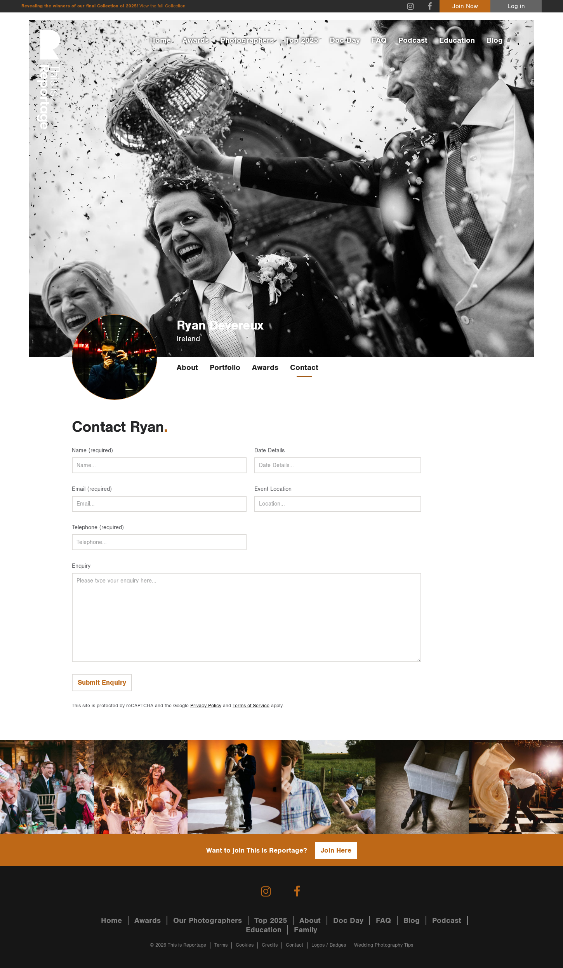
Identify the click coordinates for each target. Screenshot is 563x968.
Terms (221, 945)
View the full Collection (162, 6)
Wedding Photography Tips (383, 945)
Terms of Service (251, 706)
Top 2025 (301, 40)
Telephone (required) (98, 527)
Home (160, 40)
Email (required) (92, 489)
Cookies (245, 945)
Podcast (412, 40)
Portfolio (225, 367)
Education (457, 40)
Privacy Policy (205, 706)
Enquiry (81, 566)
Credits (270, 945)
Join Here (336, 850)
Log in (516, 6)
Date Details (269, 450)
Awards (195, 40)
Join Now (465, 6)
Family (305, 930)
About (187, 367)
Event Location (273, 489)
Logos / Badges (328, 945)
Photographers (247, 40)
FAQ (379, 40)
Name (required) (92, 450)
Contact (304, 367)
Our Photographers (207, 920)
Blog (495, 40)
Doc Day (345, 40)
